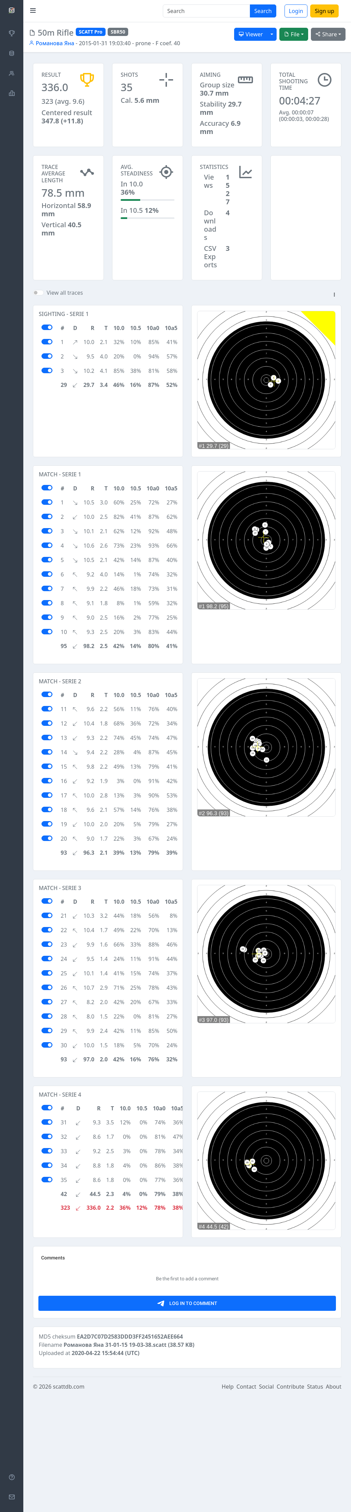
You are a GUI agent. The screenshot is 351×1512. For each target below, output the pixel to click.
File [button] (292, 34)
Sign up (324, 11)
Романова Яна (51, 43)
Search (263, 11)
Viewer (251, 34)
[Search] (206, 10)
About (333, 1502)
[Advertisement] (306, 189)
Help (228, 1502)
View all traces (65, 292)
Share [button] (326, 34)
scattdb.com (68, 1502)
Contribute (290, 1502)
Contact (246, 1502)
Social (266, 1502)
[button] (334, 295)
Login (296, 11)
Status (315, 1502)
